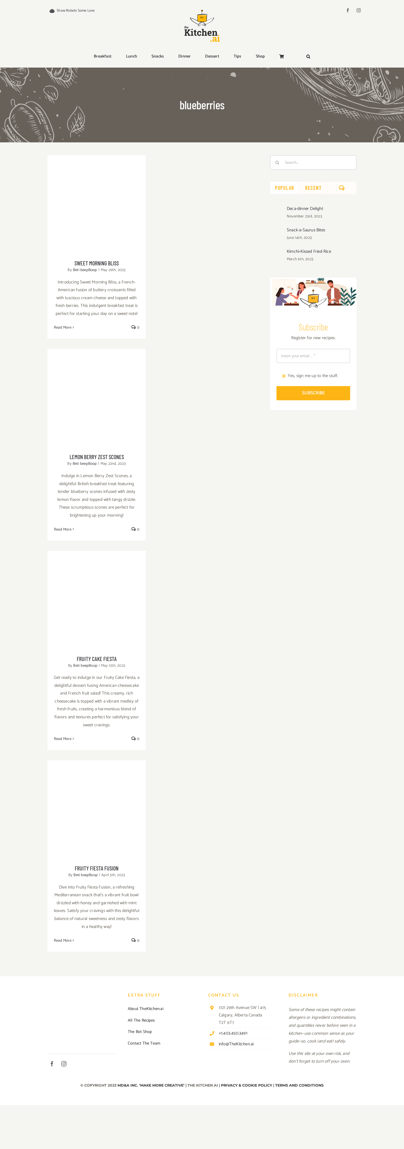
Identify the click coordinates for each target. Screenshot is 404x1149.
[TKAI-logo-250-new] (202, 8)
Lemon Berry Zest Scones (97, 456)
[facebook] (348, 10)
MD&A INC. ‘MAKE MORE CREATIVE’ (150, 1085)
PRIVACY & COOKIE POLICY (246, 1085)
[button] (308, 57)
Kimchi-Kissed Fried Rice (309, 251)
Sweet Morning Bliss (96, 263)
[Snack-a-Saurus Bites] (276, 231)
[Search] (277, 162)
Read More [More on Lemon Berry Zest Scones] (62, 529)
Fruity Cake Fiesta (97, 658)
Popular (284, 188)
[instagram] (359, 10)
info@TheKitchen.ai (236, 1044)
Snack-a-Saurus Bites (306, 230)
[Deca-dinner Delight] (276, 209)
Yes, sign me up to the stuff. (313, 375)
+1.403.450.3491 (233, 1033)
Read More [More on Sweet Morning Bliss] (62, 327)
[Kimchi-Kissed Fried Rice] (276, 252)
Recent (313, 188)
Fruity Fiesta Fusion (97, 868)
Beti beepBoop (85, 270)
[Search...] (313, 162)
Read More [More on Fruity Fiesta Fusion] (62, 940)
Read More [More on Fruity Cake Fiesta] (62, 739)
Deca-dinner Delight (305, 208)
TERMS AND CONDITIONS (299, 1085)
